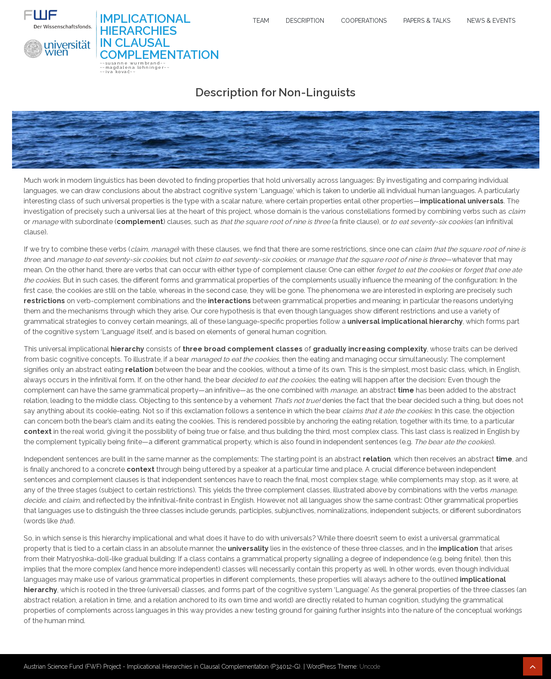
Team (261, 20)
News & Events (491, 20)
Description (305, 20)
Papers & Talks (426, 20)
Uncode (369, 666)
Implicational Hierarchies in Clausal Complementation (159, 37)
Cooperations (364, 20)
